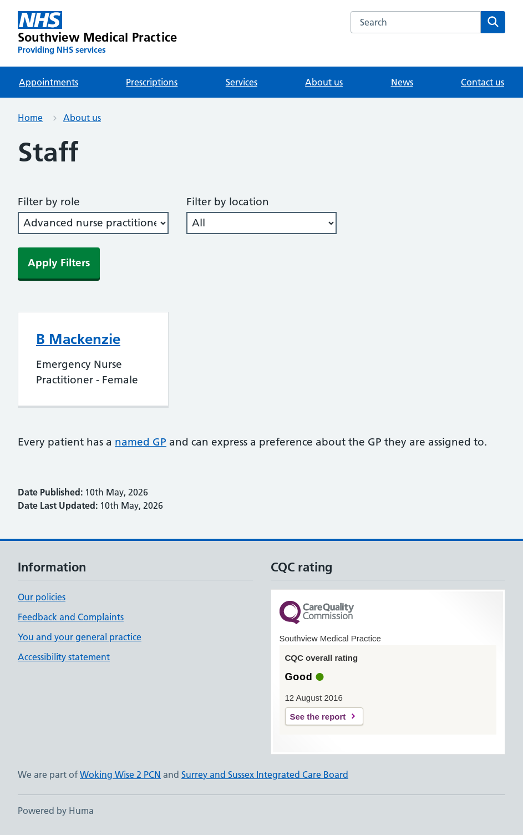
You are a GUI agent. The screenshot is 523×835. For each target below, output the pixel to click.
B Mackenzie (78, 339)
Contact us (482, 82)
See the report (318, 716)
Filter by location (227, 201)
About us (324, 82)
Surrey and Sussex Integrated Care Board (264, 774)
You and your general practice (79, 636)
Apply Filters (59, 262)
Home (30, 117)
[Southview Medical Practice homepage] (97, 33)
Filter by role (49, 201)
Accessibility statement (64, 656)
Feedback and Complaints (71, 617)
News (402, 82)
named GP (140, 442)
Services (241, 82)
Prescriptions (151, 82)
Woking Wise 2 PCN (120, 774)
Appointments (48, 82)
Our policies (41, 597)
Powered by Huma (56, 810)
